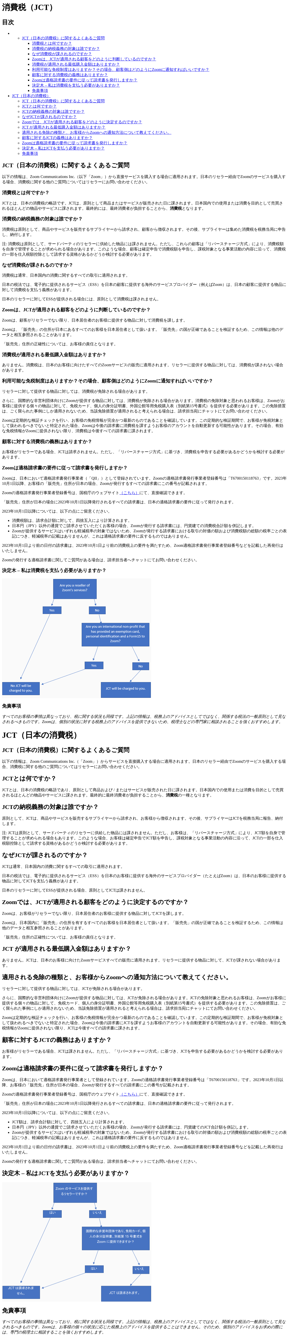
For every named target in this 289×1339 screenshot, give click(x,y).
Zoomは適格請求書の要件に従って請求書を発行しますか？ (84, 80)
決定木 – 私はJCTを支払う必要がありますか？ (63, 148)
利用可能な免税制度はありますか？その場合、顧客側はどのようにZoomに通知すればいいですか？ (120, 69)
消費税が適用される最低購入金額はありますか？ (76, 64)
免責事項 (40, 90)
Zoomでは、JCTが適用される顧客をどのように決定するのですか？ (82, 122)
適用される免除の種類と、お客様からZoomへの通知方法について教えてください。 (96, 132)
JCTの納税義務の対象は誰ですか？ (53, 111)
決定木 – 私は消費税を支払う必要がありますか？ (76, 85)
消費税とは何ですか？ (52, 43)
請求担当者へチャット (127, 560)
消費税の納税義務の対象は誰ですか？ (66, 48)
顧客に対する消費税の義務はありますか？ (70, 75)
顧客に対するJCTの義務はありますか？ (57, 138)
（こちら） (129, 493)
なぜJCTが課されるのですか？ (49, 117)
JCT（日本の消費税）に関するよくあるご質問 (63, 38)
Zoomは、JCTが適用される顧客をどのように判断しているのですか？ (94, 59)
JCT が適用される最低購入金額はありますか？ (63, 127)
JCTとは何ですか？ (39, 106)
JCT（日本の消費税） (31, 96)
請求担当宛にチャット (198, 411)
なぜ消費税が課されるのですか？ (62, 54)
